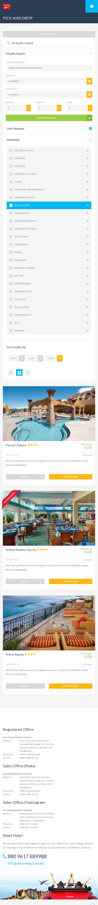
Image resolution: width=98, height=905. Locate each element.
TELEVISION (51, 260)
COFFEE (51, 182)
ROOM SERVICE (51, 213)
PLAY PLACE (51, 299)
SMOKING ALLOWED (51, 268)
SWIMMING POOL (51, 291)
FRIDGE (51, 252)
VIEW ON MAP (70, 471)
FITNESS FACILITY (51, 315)
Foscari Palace (16, 445)
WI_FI (51, 323)
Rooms (9, 102)
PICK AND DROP (51, 205)
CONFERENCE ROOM (51, 197)
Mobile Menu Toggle (91, 6)
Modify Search (15, 53)
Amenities (13, 139)
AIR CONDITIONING (51, 150)
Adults (40, 102)
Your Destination (15, 62)
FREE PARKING (51, 244)
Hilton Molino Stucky (21, 544)
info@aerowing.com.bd (25, 847)
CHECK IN (10, 75)
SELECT (25, 471)
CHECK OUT (11, 89)
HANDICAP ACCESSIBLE (51, 229)
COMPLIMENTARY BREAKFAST (51, 189)
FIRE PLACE (51, 166)
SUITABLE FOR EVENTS (51, 221)
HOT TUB (51, 276)
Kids (69, 102)
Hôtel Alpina (15, 643)
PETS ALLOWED (51, 307)
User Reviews (15, 128)
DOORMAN (51, 158)
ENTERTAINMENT (51, 283)
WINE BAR (51, 330)
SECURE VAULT (51, 236)
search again (46, 117)
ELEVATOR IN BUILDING (51, 174)
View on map (49, 34)
